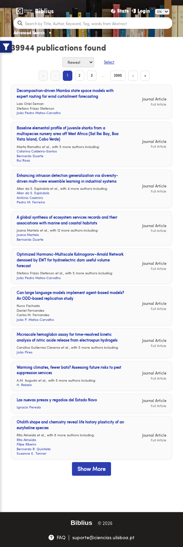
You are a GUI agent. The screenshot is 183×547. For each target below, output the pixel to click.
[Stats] (120, 10)
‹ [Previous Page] (53, 75)
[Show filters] (6, 47)
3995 (119, 75)
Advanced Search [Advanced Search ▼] (33, 32)
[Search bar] (97, 23)
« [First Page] (41, 75)
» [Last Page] (147, 75)
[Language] (162, 12)
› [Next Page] (134, 75)
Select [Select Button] (109, 62)
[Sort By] (78, 62)
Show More (91, 469)
